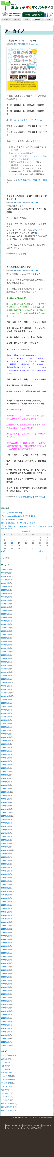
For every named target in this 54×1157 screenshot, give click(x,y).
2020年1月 (5, 727)
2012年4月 (5, 1032)
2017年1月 (5, 840)
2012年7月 (5, 1021)
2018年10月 (5, 778)
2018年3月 (5, 802)
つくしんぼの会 (6, 1086)
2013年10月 (5, 970)
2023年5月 (5, 638)
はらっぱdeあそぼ (7, 1103)
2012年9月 (5, 1014)
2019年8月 (5, 744)
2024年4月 (5, 617)
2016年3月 (5, 874)
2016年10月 (5, 850)
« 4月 (3, 551)
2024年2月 (5, 621)
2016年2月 (5, 877)
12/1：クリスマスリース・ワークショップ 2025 (18, 523)
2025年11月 (5, 573)
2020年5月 (5, 713)
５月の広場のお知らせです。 (19, 267)
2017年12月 (5, 809)
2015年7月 (5, 901)
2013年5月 (5, 987)
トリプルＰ (5, 1093)
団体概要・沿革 (17, 1125)
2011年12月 (5, 1045)
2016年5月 (5, 867)
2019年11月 (5, 734)
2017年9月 (5, 819)
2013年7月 (5, 980)
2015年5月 (5, 908)
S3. (53, 1117)
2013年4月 (5, 990)
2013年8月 (5, 977)
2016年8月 (5, 857)
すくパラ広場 (21, 180)
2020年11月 (5, 693)
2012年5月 (5, 1028)
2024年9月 (5, 610)
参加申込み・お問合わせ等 (31, 1128)
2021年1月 (5, 689)
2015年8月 (5, 898)
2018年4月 (5, 799)
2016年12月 (5, 843)
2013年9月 (5, 973)
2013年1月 (5, 1001)
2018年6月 (5, 792)
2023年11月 (5, 628)
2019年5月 (5, 754)
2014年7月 (5, 939)
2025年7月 (5, 583)
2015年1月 (5, 919)
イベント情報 (21, 254)
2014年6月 (5, 943)
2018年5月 (5, 795)
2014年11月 (5, 925)
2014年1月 (5, 960)
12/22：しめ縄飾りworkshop (11, 513)
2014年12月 (5, 922)
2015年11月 (5, 888)
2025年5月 (5, 590)
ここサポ (4, 1062)
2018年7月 (5, 788)
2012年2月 (5, 1038)
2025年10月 (5, 576)
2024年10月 (5, 607)
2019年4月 (5, 758)
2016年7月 (5, 860)
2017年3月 (5, 833)
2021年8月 (5, 679)
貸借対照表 (37, 1125)
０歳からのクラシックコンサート (21, 40)
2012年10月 (5, 1011)
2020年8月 (5, 703)
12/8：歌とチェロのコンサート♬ (13, 519)
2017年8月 (5, 823)
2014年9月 (5, 932)
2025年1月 (5, 600)
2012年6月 (5, 1025)
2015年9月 (5, 895)
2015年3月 (5, 915)
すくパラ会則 (46, 1125)
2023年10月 (5, 631)
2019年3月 (5, 761)
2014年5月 (5, 946)
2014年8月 (5, 936)
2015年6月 (5, 905)
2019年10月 (5, 737)
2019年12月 (5, 730)
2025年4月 (5, 593)
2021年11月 (5, 669)
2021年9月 (5, 675)
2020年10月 (5, 696)
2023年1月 (5, 648)
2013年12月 (5, 963)
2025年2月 (5, 597)
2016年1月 (5, 881)
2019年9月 (5, 741)
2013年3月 (5, 994)
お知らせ (30, 497)
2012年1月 (5, 1042)
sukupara (34, 44)
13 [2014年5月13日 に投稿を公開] (12, 543)
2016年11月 (5, 847)
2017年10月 (5, 816)
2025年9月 (5, 580)
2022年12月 (5, 651)
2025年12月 (5, 569)
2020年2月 (5, 723)
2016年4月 (5, 871)
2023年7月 (5, 634)
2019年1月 (5, 768)
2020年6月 (5, 710)
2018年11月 (5, 775)
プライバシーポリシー (13, 1128)
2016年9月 (5, 854)
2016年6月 (5, 864)
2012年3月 (5, 1035)
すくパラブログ (6, 1073)
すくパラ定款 (27, 1125)
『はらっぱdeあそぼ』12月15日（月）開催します (19, 516)
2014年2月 (5, 956)
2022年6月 (5, 658)
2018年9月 (5, 782)
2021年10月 (5, 672)
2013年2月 (5, 997)
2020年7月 (5, 706)
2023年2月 (5, 645)
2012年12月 (5, 1004)
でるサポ (4, 1090)
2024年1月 (5, 624)
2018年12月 (5, 771)
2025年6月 (5, 586)
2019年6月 (5, 751)
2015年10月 (5, 891)
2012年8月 (5, 1018)
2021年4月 (5, 686)
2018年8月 (5, 785)
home (8, 1125)
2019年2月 (5, 764)
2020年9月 (5, 699)
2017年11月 (5, 812)
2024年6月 (5, 614)
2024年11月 (5, 604)
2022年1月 (5, 665)
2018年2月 (5, 806)
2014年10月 (5, 929)
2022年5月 (5, 662)
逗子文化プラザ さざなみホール (28, 120)
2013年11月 (5, 967)
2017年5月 (5, 830)
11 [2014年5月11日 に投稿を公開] (47, 540)
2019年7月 (5, 747)
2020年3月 (5, 720)
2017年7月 (5, 826)
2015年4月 (5, 912)
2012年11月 (5, 1008)
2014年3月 (5, 953)
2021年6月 (5, 682)
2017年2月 (5, 836)
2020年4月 (5, 717)
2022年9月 (5, 655)
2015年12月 (5, 884)
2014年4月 (5, 949)
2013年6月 (5, 984)
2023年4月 (5, 641)
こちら (36, 230)
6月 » (41, 551)
